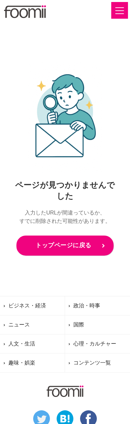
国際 (78, 324)
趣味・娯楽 (21, 363)
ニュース (19, 324)
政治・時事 (86, 305)
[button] (119, 10)
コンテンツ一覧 (92, 363)
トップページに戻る (63, 245)
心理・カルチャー (94, 343)
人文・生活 (21, 343)
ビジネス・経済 (27, 305)
